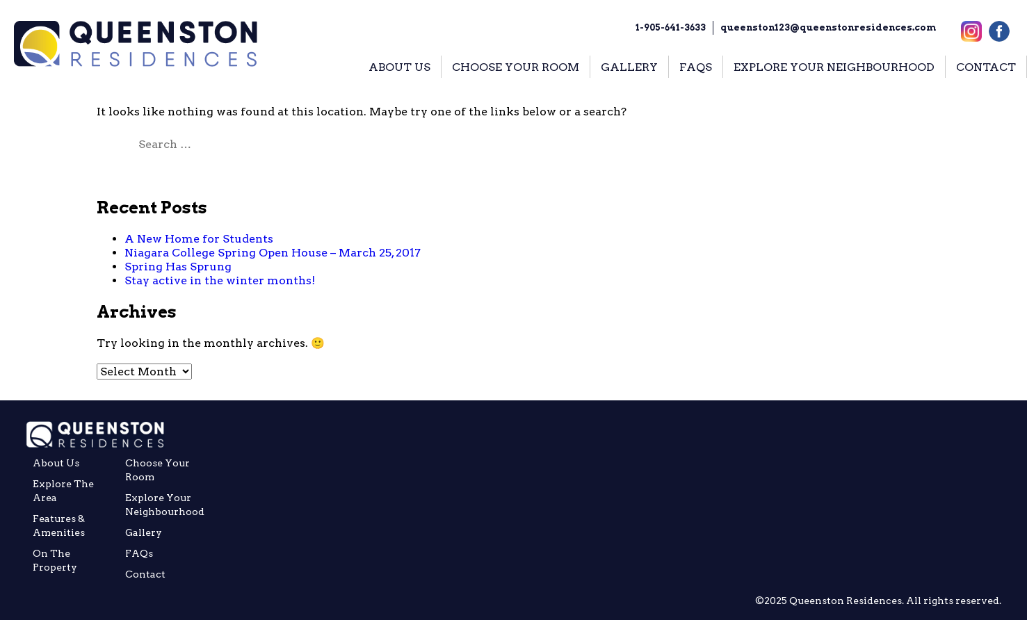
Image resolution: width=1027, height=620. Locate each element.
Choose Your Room (157, 469)
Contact (145, 574)
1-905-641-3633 (671, 27)
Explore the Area (63, 490)
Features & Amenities (59, 525)
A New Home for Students (198, 238)
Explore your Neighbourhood (164, 504)
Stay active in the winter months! (219, 280)
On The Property (55, 560)
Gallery (143, 532)
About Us (56, 462)
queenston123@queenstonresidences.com (828, 27)
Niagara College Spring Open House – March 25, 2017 (272, 252)
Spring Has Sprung (178, 266)
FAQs (139, 553)
